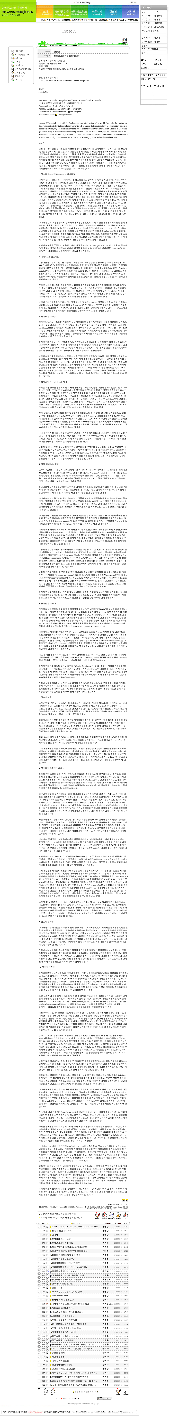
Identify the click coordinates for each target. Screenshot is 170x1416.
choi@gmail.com (65, 114)
